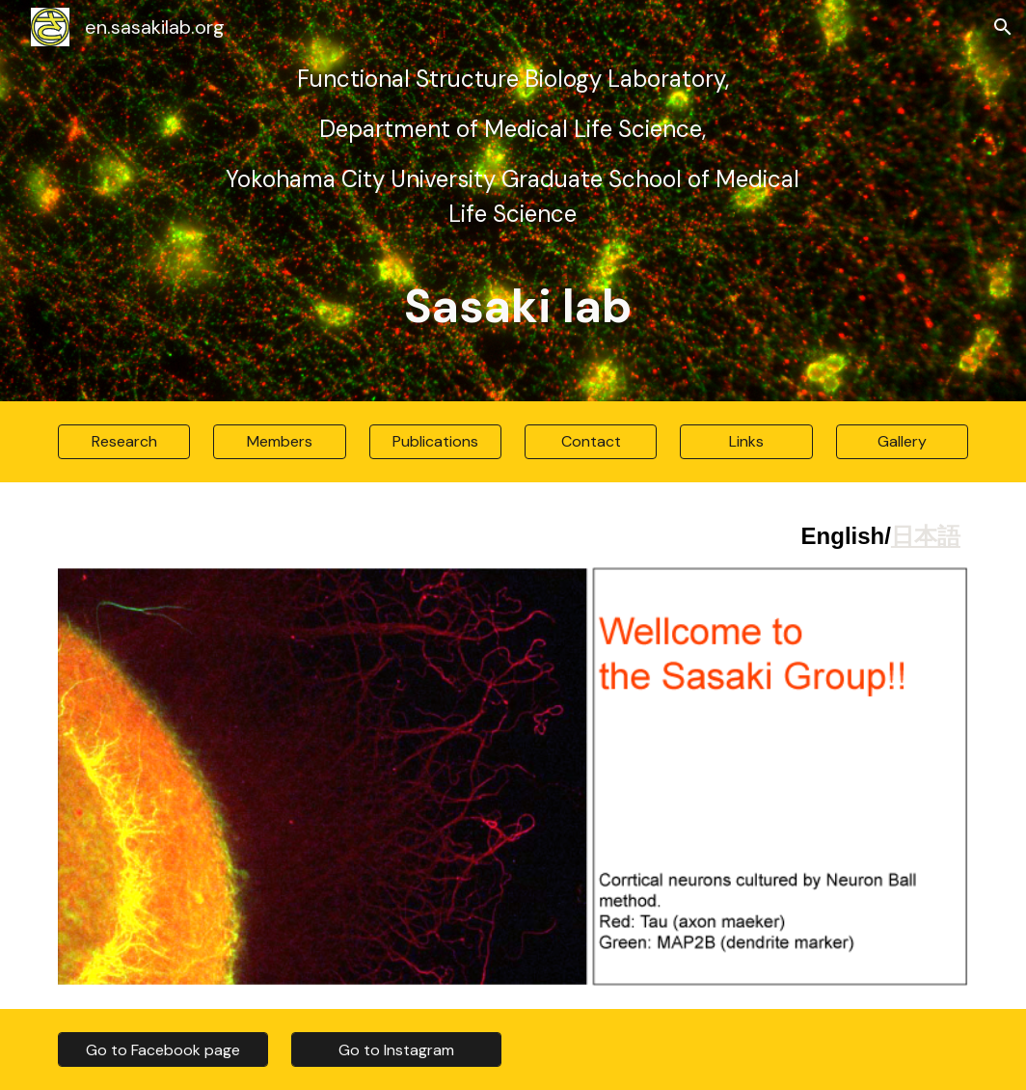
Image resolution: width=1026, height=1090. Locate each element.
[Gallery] (902, 441)
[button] (1003, 27)
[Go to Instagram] (396, 1050)
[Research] (124, 441)
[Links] (746, 441)
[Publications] (435, 441)
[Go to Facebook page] (163, 1050)
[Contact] (591, 441)
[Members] (279, 441)
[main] (512, 200)
